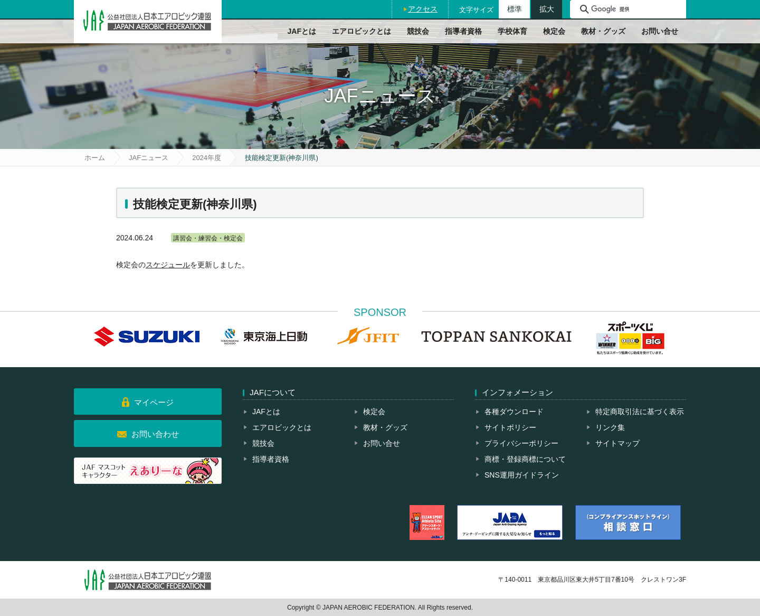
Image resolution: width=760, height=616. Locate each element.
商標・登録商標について (525, 459)
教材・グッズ (603, 31)
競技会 (418, 31)
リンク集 (610, 427)
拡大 (546, 9)
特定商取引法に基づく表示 (639, 411)
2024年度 (206, 158)
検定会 (554, 31)
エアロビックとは (361, 31)
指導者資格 (463, 31)
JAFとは (302, 31)
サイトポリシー (510, 427)
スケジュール (168, 264)
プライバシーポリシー (521, 443)
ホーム (94, 158)
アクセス (423, 9)
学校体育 (512, 31)
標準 (514, 9)
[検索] (637, 9)
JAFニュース (148, 158)
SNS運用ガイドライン (521, 475)
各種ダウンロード (514, 411)
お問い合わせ (155, 434)
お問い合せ (659, 31)
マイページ (154, 402)
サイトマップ (617, 443)
